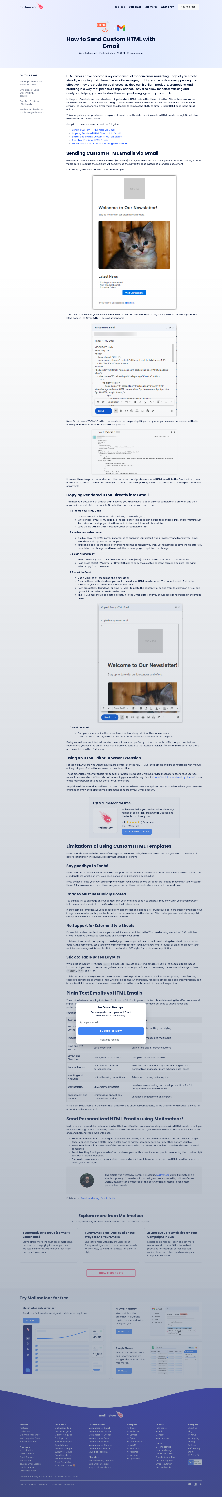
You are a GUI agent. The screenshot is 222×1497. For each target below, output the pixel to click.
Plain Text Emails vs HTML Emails (29, 103)
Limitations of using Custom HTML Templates (30, 92)
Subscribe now (111, 1031)
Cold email (135, 7)
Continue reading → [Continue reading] (111, 1039)
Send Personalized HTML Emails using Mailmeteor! (32, 111)
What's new (167, 7)
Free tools (119, 7)
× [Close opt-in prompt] (145, 1004)
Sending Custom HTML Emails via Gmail (31, 83)
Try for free (188, 7)
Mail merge (151, 7)
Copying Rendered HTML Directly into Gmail (96, 133)
